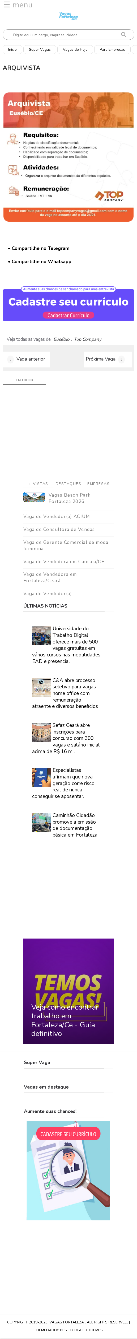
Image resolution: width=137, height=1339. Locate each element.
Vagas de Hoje (75, 49)
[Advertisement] (68, 436)
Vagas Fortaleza (67, 1323)
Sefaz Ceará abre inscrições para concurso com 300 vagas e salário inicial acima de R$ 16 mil (66, 739)
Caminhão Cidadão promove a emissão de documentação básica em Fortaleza (75, 826)
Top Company (87, 339)
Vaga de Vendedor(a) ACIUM (56, 518)
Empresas (98, 484)
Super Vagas (40, 49)
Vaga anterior (30, 359)
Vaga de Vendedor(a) (47, 594)
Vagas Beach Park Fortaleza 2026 (70, 499)
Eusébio (61, 339)
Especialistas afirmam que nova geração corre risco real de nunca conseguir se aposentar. (63, 784)
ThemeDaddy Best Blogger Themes (68, 1330)
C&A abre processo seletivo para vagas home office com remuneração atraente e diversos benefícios (65, 694)
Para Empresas (112, 49)
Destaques (69, 484)
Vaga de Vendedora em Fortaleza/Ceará (50, 578)
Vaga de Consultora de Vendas (59, 530)
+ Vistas (38, 484)
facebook (24, 381)
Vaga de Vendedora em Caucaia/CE (64, 562)
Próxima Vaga (100, 359)
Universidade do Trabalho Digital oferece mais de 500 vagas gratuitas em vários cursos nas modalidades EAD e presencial (66, 646)
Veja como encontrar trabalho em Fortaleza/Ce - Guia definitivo (65, 1021)
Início (12, 49)
